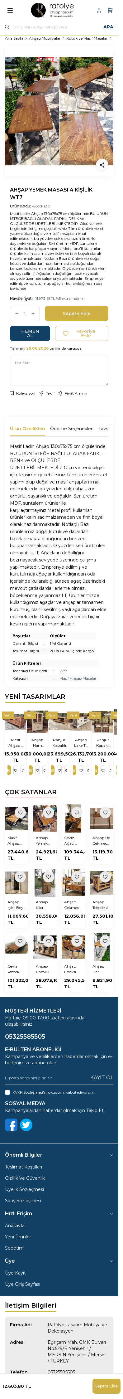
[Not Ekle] (59, 371)
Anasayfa (15, 1225)
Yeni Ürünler (18, 1237)
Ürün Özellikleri (27, 428)
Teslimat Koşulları (23, 1167)
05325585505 (61, 1372)
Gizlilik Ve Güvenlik (25, 1178)
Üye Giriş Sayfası (22, 1284)
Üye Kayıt (15, 1273)
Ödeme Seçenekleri (71, 428)
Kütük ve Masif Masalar (87, 38)
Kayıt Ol (101, 1078)
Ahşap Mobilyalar (45, 38)
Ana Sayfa (14, 38)
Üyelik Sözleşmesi (24, 1189)
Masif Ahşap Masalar (78, 678)
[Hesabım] (99, 10)
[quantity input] (25, 313)
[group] (59, 111)
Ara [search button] (108, 27)
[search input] (59, 27)
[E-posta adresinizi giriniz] (59, 1078)
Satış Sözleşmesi (23, 1200)
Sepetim (14, 1248)
